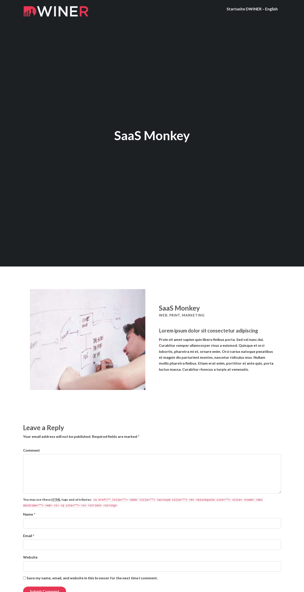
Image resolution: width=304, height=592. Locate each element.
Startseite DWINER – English (252, 9)
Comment (31, 450)
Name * (29, 514)
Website (30, 557)
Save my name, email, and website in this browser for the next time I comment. (92, 578)
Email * (28, 535)
